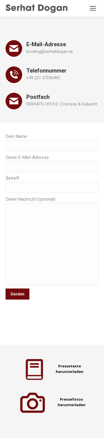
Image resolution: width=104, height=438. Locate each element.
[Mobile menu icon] (92, 8)
